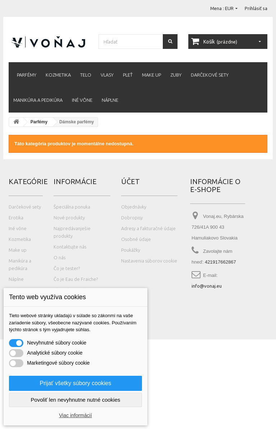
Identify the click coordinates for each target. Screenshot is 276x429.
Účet (130, 181)
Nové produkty (69, 217)
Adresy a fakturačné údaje (148, 228)
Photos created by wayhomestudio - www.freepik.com (58, 425)
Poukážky (130, 249)
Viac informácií (75, 415)
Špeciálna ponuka (72, 206)
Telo (85, 74)
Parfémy (26, 74)
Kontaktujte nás (70, 246)
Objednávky (133, 206)
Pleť (128, 74)
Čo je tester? (67, 268)
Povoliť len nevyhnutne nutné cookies (75, 400)
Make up (151, 74)
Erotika (16, 217)
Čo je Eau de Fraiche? (76, 279)
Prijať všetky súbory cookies (75, 383)
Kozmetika (58, 74)
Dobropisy (132, 217)
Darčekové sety (210, 74)
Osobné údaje (136, 239)
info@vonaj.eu (207, 285)
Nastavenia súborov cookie (149, 260)
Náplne (110, 99)
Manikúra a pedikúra (38, 99)
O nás (59, 257)
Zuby (175, 74)
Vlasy (107, 74)
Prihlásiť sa (256, 8)
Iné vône (82, 99)
